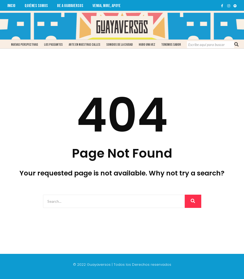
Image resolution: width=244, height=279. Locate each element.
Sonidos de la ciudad (119, 44)
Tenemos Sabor (171, 44)
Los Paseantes (53, 44)
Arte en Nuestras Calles (84, 44)
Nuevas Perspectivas (24, 44)
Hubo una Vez (147, 44)
